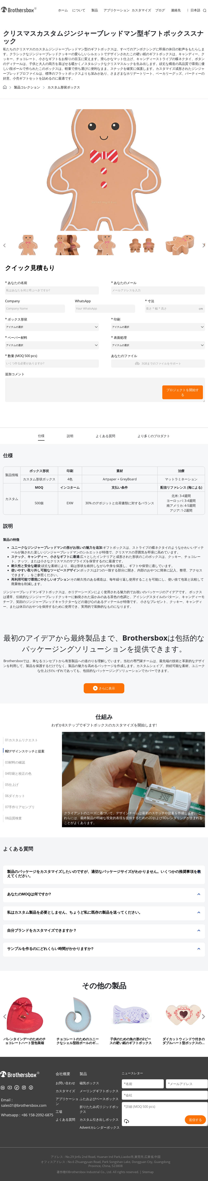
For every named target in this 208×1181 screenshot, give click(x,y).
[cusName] (52, 290)
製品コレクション (27, 87)
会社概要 (63, 1073)
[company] (35, 309)
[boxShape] (52, 327)
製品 (94, 10)
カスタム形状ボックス (64, 87)
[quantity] (52, 363)
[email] (158, 290)
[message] (105, 390)
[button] (4, 245)
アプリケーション (117, 10)
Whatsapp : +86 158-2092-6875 (27, 1114)
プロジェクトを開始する (182, 392)
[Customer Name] (143, 1083)
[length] (175, 309)
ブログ (160, 10)
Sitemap (148, 1172)
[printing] (158, 327)
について (78, 10)
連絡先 (176, 10)
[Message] (165, 1114)
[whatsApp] (105, 309)
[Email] (187, 1083)
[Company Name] (165, 1095)
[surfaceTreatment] (158, 345)
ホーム (63, 10)
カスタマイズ (141, 10)
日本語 (195, 10)
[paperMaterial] (52, 345)
